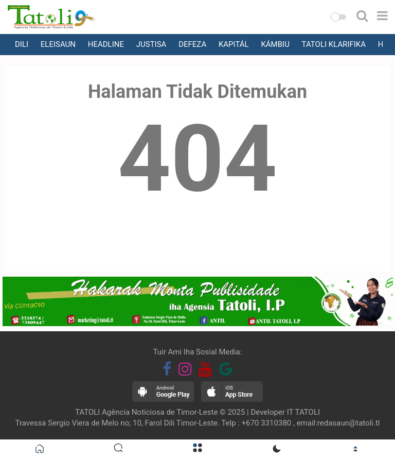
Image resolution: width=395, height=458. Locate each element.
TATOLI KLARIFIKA (334, 44)
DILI (21, 44)
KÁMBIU (275, 44)
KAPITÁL (234, 44)
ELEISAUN (58, 44)
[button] (338, 17)
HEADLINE (106, 44)
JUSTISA (151, 44)
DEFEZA (192, 44)
